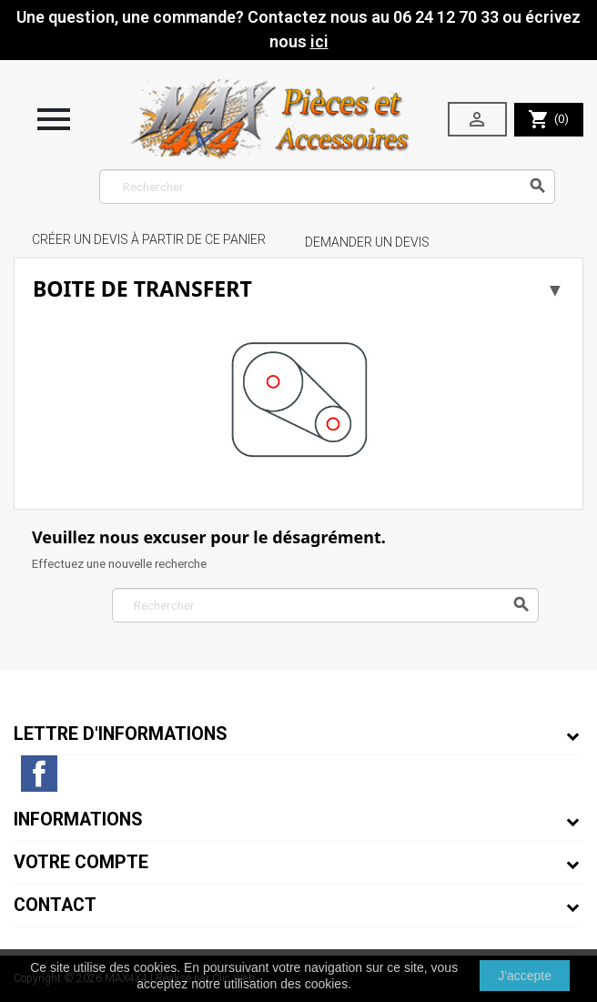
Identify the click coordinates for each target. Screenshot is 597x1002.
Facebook (39, 773)
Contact (55, 905)
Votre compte (81, 862)
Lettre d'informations (121, 734)
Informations (78, 819)
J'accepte (524, 975)
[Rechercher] (327, 186)
